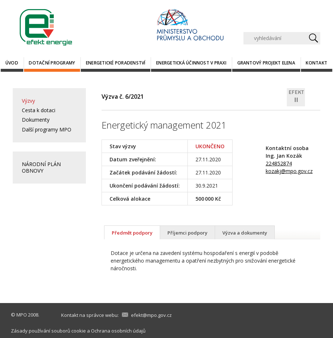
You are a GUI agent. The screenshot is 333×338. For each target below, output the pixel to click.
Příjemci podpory (187, 232)
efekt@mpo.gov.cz (151, 314)
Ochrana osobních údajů (118, 330)
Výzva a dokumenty (244, 232)
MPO (21, 314)
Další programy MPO (46, 129)
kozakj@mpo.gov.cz (289, 171)
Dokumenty (35, 119)
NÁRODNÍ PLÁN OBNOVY (41, 167)
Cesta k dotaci (38, 110)
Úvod (11, 63)
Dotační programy (52, 63)
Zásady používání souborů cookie (48, 330)
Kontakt (316, 63)
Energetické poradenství (116, 63)
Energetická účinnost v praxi (191, 63)
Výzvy (28, 100)
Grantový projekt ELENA (266, 63)
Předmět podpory (132, 232)
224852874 (279, 163)
